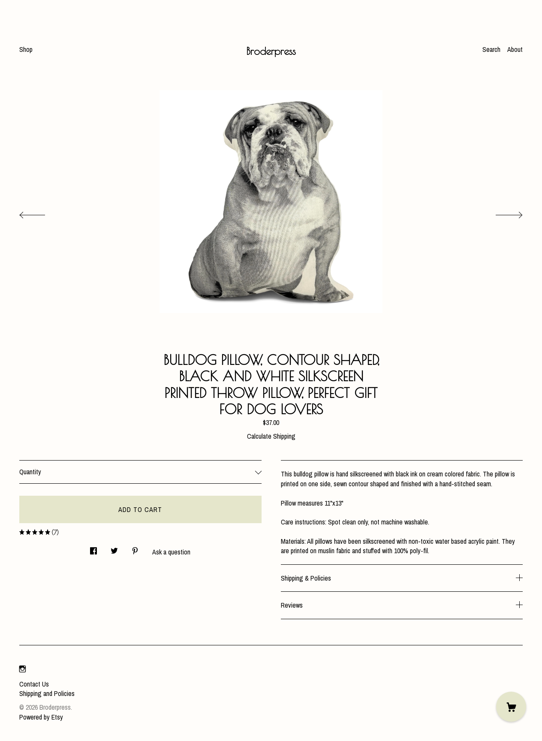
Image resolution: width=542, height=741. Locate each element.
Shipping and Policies (47, 693)
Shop (26, 49)
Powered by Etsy (41, 717)
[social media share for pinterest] (135, 548)
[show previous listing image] (40, 212)
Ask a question (171, 552)
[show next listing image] (501, 212)
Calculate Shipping (271, 436)
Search (491, 49)
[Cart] (511, 707)
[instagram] (22, 669)
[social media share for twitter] (114, 548)
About (515, 49)
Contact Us (34, 684)
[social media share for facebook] (93, 548)
